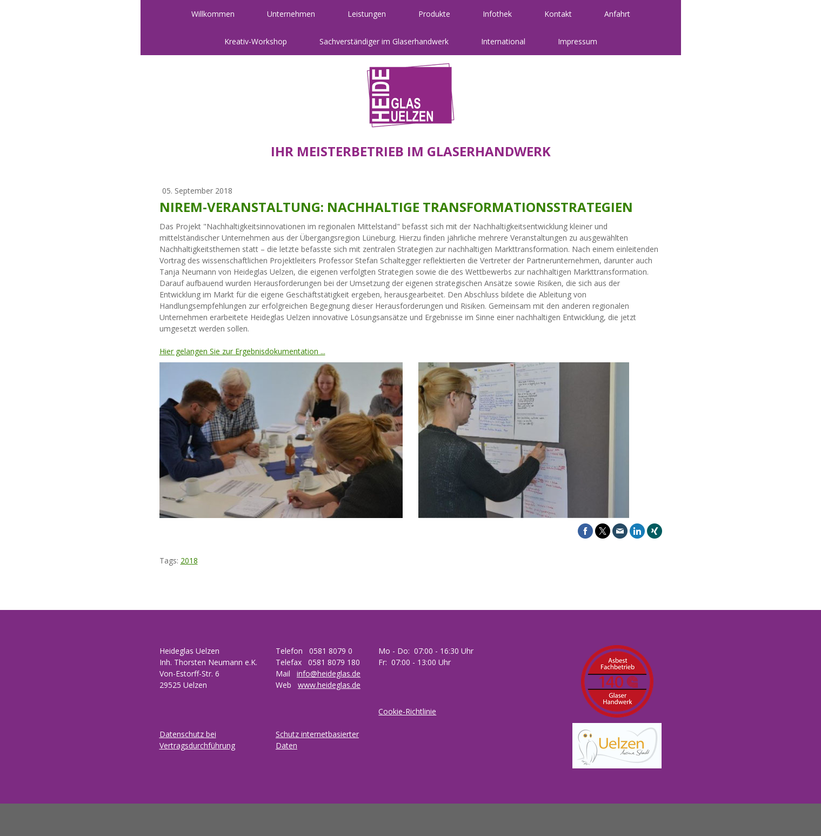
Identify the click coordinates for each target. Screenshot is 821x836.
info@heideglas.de (329, 673)
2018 (189, 560)
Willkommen (213, 14)
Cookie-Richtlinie (407, 711)
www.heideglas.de (329, 685)
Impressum (577, 41)
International (503, 41)
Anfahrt (617, 14)
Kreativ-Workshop (255, 41)
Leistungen (367, 14)
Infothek (497, 14)
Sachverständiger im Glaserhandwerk (384, 41)
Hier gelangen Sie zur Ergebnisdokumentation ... (242, 351)
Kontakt (558, 14)
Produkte (434, 14)
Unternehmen (291, 14)
